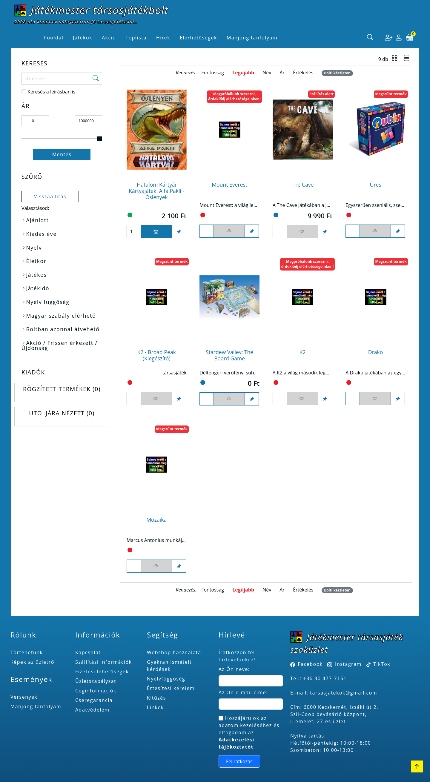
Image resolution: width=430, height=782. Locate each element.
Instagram (348, 664)
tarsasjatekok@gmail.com (343, 692)
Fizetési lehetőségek (102, 671)
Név (266, 72)
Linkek (155, 707)
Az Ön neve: (234, 669)
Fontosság (212, 72)
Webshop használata (174, 652)
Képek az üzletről (33, 662)
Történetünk (26, 652)
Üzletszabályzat (95, 681)
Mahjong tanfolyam (35, 706)
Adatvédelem (92, 709)
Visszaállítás (50, 196)
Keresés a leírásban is (51, 91)
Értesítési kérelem (171, 688)
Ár (282, 72)
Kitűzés (156, 698)
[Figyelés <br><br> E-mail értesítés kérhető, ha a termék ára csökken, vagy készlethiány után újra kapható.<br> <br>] (229, 231)
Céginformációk (95, 690)
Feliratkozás (239, 761)
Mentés (62, 154)
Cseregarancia (94, 700)
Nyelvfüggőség (166, 678)
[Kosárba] (156, 231)
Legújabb (243, 72)
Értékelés (303, 72)
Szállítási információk (103, 662)
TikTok (378, 664)
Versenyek (23, 697)
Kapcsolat (88, 652)
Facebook (310, 664)
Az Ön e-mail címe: (243, 692)
